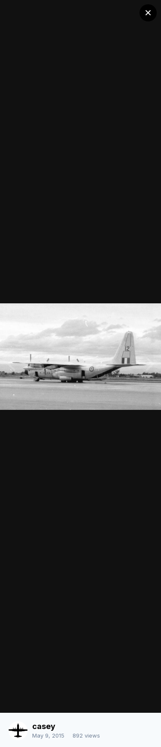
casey (43, 726)
